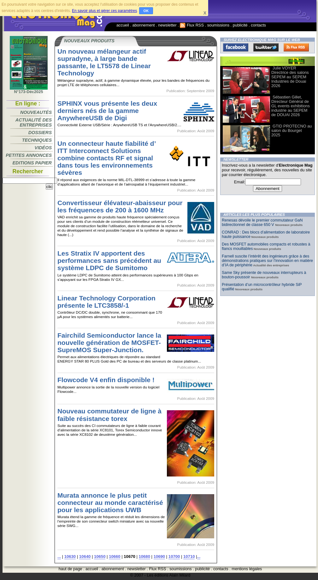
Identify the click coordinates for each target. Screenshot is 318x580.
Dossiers (40, 132)
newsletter (167, 25)
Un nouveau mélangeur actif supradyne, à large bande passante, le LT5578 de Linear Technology (104, 62)
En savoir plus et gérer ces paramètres (104, 11)
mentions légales (247, 568)
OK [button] (146, 11)
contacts (258, 25)
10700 (174, 556)
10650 (99, 556)
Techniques (37, 140)
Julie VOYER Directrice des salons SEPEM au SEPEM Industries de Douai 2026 (290, 77)
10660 (114, 556)
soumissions (218, 25)
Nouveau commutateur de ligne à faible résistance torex (109, 414)
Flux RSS (192, 25)
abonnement (143, 25)
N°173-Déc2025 (29, 90)
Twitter (266, 47)
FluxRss (296, 47)
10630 (70, 556)
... (59, 556)
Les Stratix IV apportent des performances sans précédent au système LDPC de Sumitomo (109, 260)
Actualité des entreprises (33, 122)
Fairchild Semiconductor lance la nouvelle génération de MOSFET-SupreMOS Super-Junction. (109, 342)
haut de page (70, 568)
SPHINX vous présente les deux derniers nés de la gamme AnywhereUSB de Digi (107, 110)
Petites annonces (29, 155)
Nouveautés (36, 112)
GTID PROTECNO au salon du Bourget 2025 (291, 130)
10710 (189, 556)
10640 (85, 556)
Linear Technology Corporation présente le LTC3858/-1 (106, 301)
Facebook (235, 47)
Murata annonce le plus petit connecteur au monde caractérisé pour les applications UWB (110, 502)
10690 (159, 556)
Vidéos (43, 147)
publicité (240, 25)
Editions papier (32, 162)
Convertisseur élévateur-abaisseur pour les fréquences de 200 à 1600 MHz (120, 206)
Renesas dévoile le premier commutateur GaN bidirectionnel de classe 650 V (262, 222)
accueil (122, 25)
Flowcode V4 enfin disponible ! (106, 379)
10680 (144, 556)
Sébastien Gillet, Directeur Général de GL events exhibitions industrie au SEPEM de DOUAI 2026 (290, 106)
